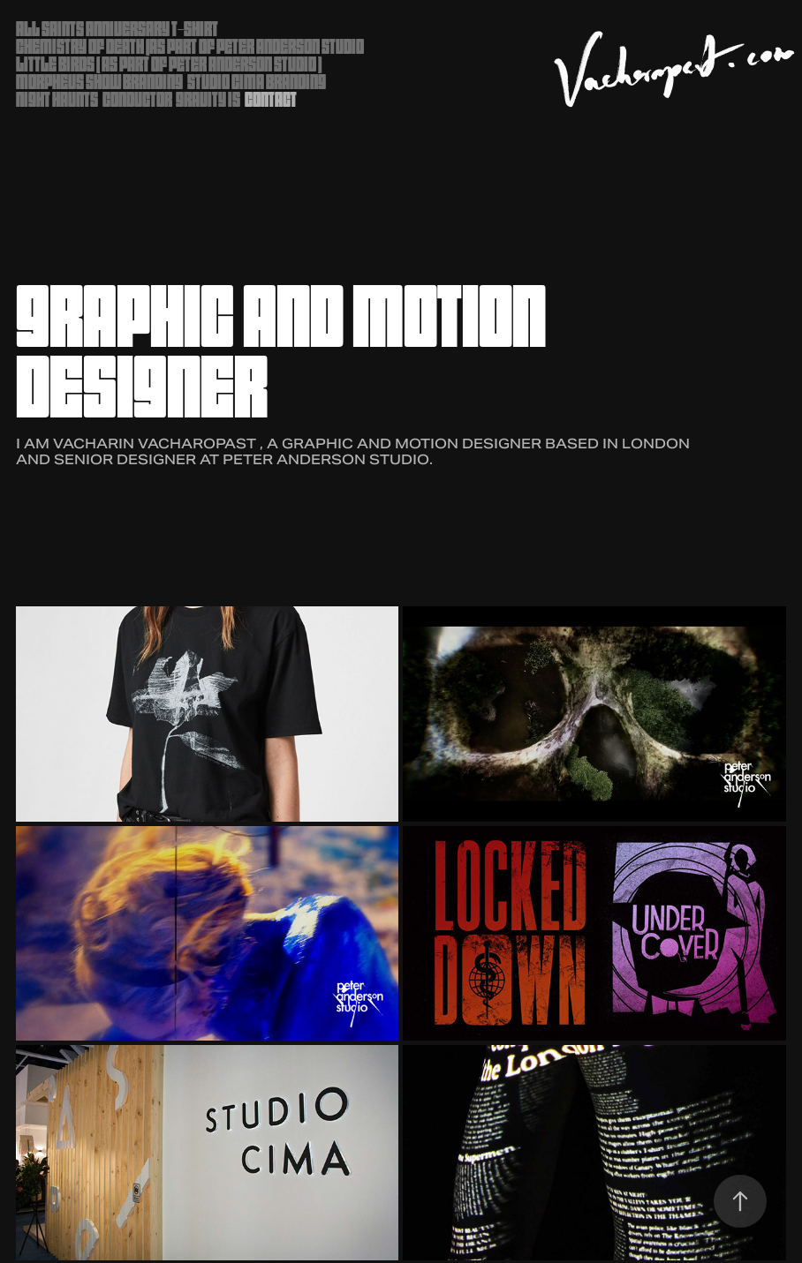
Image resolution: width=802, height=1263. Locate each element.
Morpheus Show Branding (99, 81)
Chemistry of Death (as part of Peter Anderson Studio (190, 46)
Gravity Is (208, 99)
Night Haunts (57, 99)
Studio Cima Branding (256, 81)
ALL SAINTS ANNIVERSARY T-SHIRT (117, 28)
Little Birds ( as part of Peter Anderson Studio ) (169, 64)
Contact (271, 99)
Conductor (137, 99)
